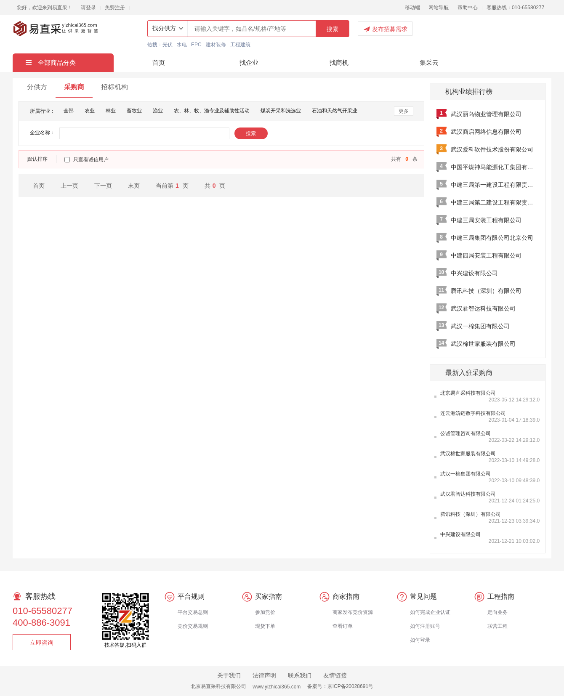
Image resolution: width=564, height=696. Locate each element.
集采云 (429, 62)
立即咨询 (41, 642)
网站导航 (438, 8)
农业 (90, 111)
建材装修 (216, 45)
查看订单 (343, 626)
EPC (196, 45)
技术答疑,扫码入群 (125, 645)
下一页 (103, 185)
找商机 (339, 62)
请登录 (88, 8)
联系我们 (299, 675)
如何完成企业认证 (430, 612)
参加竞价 (265, 612)
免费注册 (115, 8)
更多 (404, 111)
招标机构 (114, 86)
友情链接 (335, 675)
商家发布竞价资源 (353, 612)
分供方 (37, 86)
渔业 (158, 111)
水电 (182, 45)
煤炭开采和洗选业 (281, 111)
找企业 (248, 62)
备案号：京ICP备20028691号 (340, 686)
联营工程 (497, 626)
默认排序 (37, 159)
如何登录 (420, 640)
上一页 (69, 185)
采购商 (74, 86)
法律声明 (264, 675)
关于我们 (229, 675)
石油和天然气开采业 (334, 111)
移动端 (412, 8)
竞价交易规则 (193, 626)
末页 (134, 185)
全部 (69, 111)
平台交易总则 (193, 612)
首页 (158, 62)
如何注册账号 (425, 626)
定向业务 (497, 612)
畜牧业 (134, 111)
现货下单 (265, 626)
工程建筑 (240, 45)
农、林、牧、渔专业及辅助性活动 (212, 111)
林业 (111, 111)
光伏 (167, 45)
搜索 (332, 29)
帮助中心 (468, 8)
